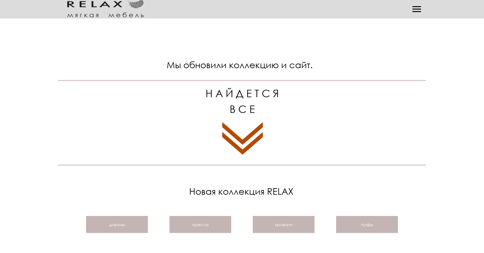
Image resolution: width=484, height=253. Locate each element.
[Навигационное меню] (416, 9)
